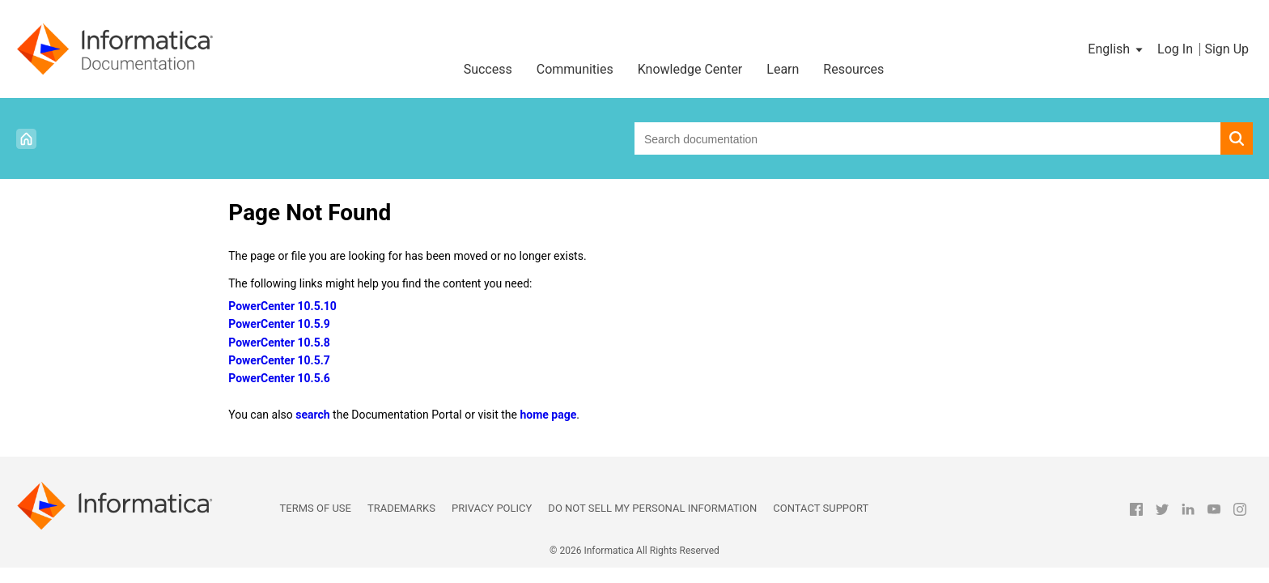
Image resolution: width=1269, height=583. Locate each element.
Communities (575, 69)
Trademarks (401, 508)
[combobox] (927, 138)
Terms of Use (315, 508)
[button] (1116, 49)
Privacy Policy (492, 508)
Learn (782, 69)
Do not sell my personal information (652, 508)
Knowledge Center (690, 69)
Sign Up (1226, 49)
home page (548, 414)
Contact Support (820, 508)
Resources (853, 69)
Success (488, 69)
